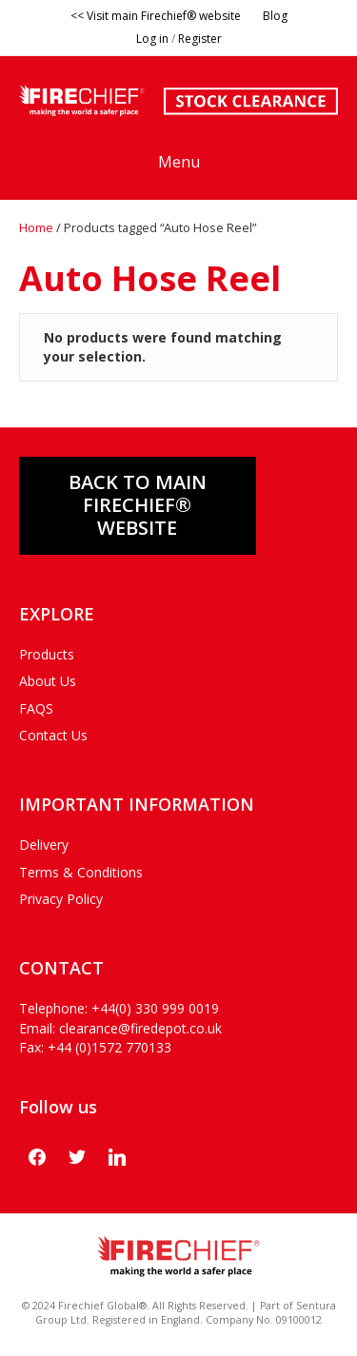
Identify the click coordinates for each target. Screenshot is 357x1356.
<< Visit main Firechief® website (155, 16)
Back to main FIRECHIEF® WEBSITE (138, 504)
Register (200, 38)
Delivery (44, 844)
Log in (152, 38)
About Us (47, 681)
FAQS (36, 708)
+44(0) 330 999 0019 (155, 1008)
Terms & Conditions (81, 872)
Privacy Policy (61, 899)
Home (36, 227)
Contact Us (53, 735)
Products (46, 654)
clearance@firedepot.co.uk (140, 1028)
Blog (275, 16)
